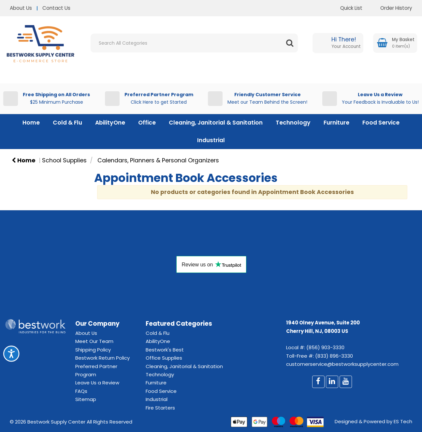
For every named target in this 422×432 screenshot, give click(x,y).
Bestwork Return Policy (102, 357)
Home (31, 123)
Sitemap (85, 399)
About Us (21, 8)
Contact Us (56, 8)
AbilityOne (110, 123)
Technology (293, 123)
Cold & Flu (67, 123)
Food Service (381, 123)
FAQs (81, 391)
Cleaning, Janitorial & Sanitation (216, 123)
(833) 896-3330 (334, 355)
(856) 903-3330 (325, 347)
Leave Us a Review (97, 382)
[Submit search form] (290, 43)
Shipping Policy (93, 349)
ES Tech (403, 421)
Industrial (211, 140)
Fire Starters (160, 407)
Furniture (336, 123)
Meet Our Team (94, 341)
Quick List (346, 8)
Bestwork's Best (165, 349)
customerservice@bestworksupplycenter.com (342, 364)
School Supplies (64, 160)
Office (147, 123)
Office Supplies (164, 357)
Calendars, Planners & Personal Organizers (158, 160)
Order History (391, 8)
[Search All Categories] (194, 43)
